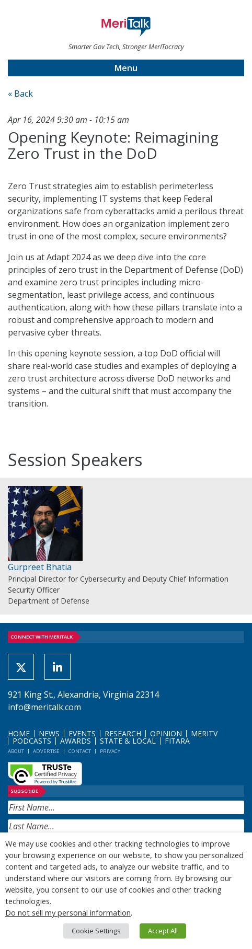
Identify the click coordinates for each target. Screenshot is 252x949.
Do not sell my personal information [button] (68, 912)
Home (19, 733)
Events (82, 733)
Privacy (110, 751)
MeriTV (204, 733)
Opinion (166, 733)
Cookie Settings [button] (96, 930)
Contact (79, 751)
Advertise (46, 751)
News (49, 733)
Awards (75, 741)
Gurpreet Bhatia (40, 567)
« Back (20, 93)
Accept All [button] (163, 930)
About (16, 751)
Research (123, 733)
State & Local (128, 741)
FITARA (177, 741)
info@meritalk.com (44, 707)
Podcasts (32, 741)
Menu (126, 68)
